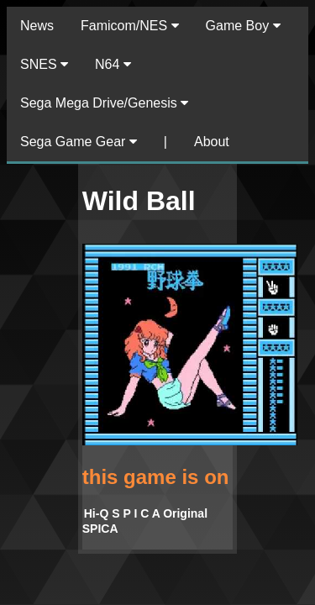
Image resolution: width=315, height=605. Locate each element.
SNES (44, 64)
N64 (113, 64)
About (211, 141)
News (37, 25)
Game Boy (243, 25)
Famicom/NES (130, 25)
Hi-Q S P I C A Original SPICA (144, 521)
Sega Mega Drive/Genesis (104, 103)
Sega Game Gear (78, 141)
